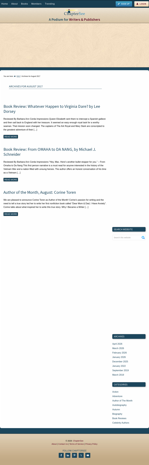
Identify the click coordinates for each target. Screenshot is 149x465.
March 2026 (118, 348)
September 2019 (120, 370)
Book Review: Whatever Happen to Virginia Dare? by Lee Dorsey (51, 109)
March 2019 (118, 375)
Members (36, 4)
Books (24, 4)
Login (143, 3)
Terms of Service (76, 444)
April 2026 (117, 344)
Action (115, 392)
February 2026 (119, 353)
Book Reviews (119, 418)
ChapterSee (78, 441)
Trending (50, 4)
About (14, 4)
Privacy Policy (91, 444)
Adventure (117, 396)
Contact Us (63, 444)
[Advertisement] (74, 45)
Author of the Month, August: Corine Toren (39, 192)
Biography (117, 414)
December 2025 (120, 361)
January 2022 (119, 366)
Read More (10, 136)
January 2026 (119, 357)
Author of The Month (122, 400)
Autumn (116, 409)
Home (4, 4)
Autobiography (119, 405)
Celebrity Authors (120, 423)
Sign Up (125, 3)
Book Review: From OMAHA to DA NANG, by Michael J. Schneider (49, 152)
